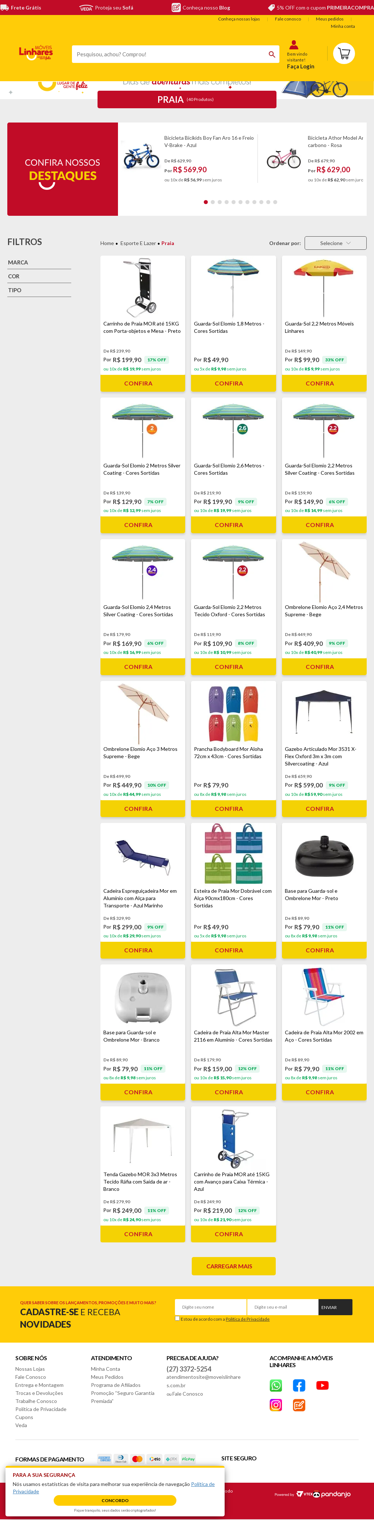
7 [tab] (247, 202)
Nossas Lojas (30, 1369)
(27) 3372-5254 (189, 1369)
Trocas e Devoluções (39, 1393)
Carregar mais (229, 1266)
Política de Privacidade (248, 1319)
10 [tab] (268, 202)
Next (359, 159)
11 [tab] (275, 202)
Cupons (24, 1417)
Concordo (115, 1500)
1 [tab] (206, 202)
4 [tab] (227, 202)
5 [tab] (234, 202)
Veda (21, 1425)
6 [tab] (240, 202)
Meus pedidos (330, 19)
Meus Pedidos (107, 1377)
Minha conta (343, 26)
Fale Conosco (30, 1377)
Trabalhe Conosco (36, 1401)
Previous (124, 159)
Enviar (329, 1307)
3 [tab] (220, 202)
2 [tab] (213, 202)
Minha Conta (105, 1369)
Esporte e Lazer (138, 243)
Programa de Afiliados (116, 1385)
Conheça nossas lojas (239, 19)
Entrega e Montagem (39, 1385)
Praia (167, 243)
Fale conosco (288, 19)
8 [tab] (254, 202)
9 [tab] (261, 202)
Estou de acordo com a (225, 1319)
